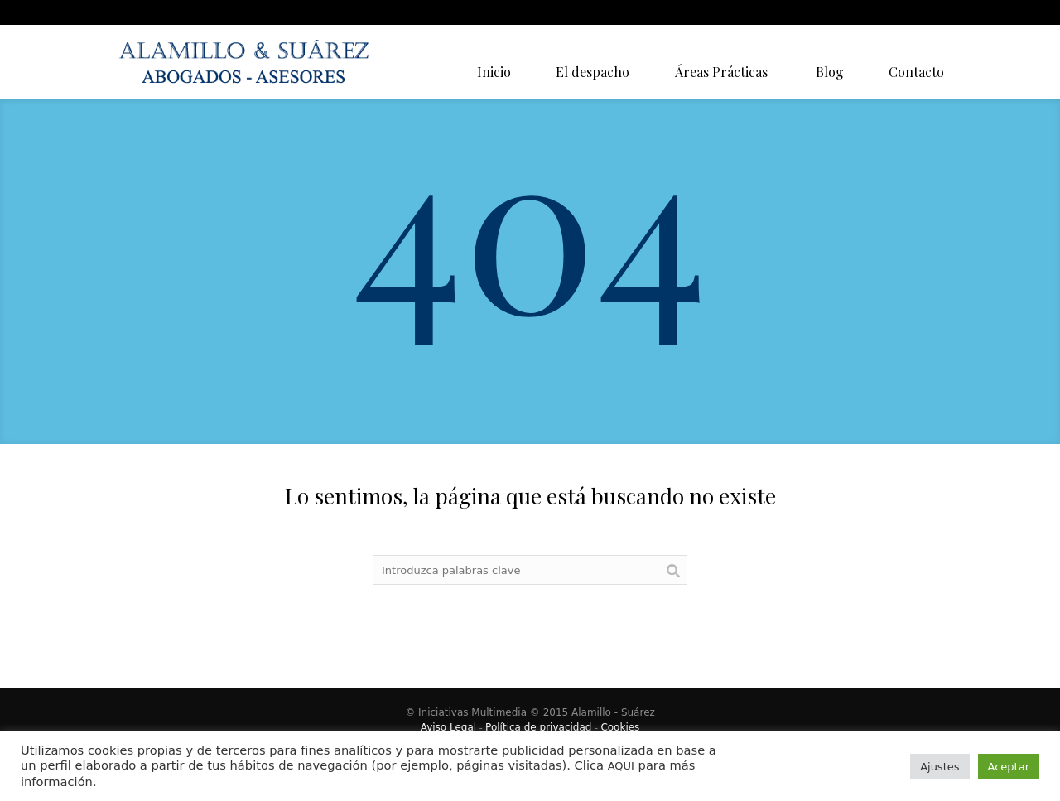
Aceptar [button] (1008, 766)
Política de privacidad (538, 727)
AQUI (621, 766)
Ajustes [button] (939, 766)
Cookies (619, 727)
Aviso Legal (449, 727)
